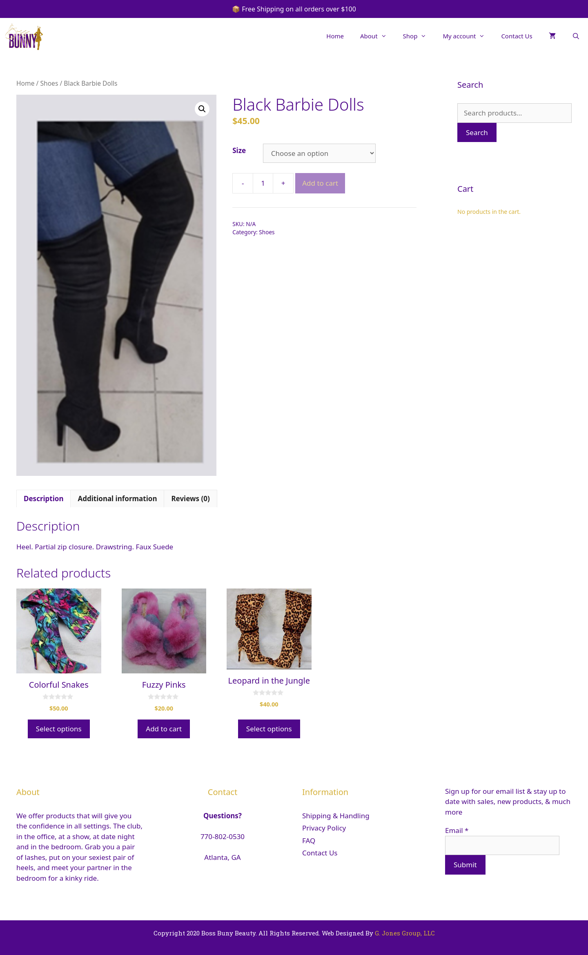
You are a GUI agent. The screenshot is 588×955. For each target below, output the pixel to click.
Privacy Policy (324, 828)
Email (456, 830)
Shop (419, 36)
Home (335, 36)
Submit (465, 864)
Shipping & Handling (336, 815)
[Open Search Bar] (576, 36)
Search (477, 132)
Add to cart (320, 183)
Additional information (117, 498)
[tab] (43, 499)
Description (43, 498)
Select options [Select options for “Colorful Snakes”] (59, 728)
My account (468, 36)
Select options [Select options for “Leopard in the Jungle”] (269, 728)
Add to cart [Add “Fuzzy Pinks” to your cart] (164, 728)
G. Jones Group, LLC (405, 933)
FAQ (308, 840)
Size (239, 150)
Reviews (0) (190, 498)
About (377, 36)
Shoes (49, 83)
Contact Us (516, 36)
